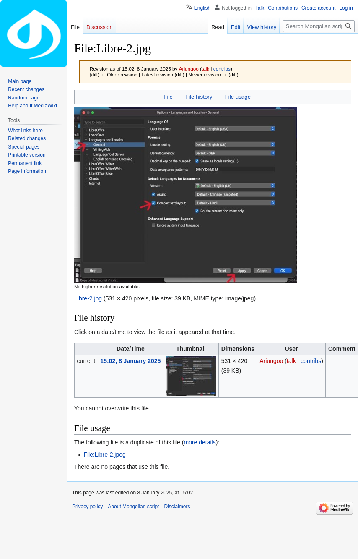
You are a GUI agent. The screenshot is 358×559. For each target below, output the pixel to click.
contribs (222, 68)
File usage (238, 97)
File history (198, 97)
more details (199, 442)
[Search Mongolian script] (319, 26)
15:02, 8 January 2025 (130, 361)
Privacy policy (87, 506)
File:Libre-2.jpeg (104, 454)
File (167, 97)
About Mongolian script (133, 506)
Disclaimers (177, 506)
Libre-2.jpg (88, 298)
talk (205, 68)
